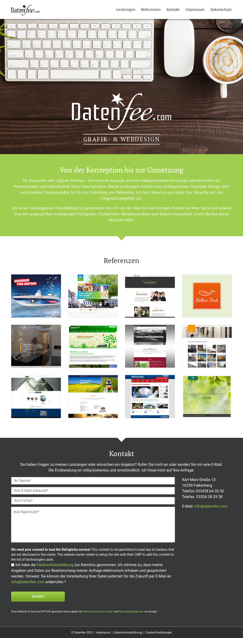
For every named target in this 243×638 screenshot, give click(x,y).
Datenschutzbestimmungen (98, 611)
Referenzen (151, 10)
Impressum (195, 10)
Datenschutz (221, 10)
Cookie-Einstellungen (158, 632)
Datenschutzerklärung (55, 565)
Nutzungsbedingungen (131, 611)
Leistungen (125, 10)
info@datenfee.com (27, 582)
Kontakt (173, 10)
